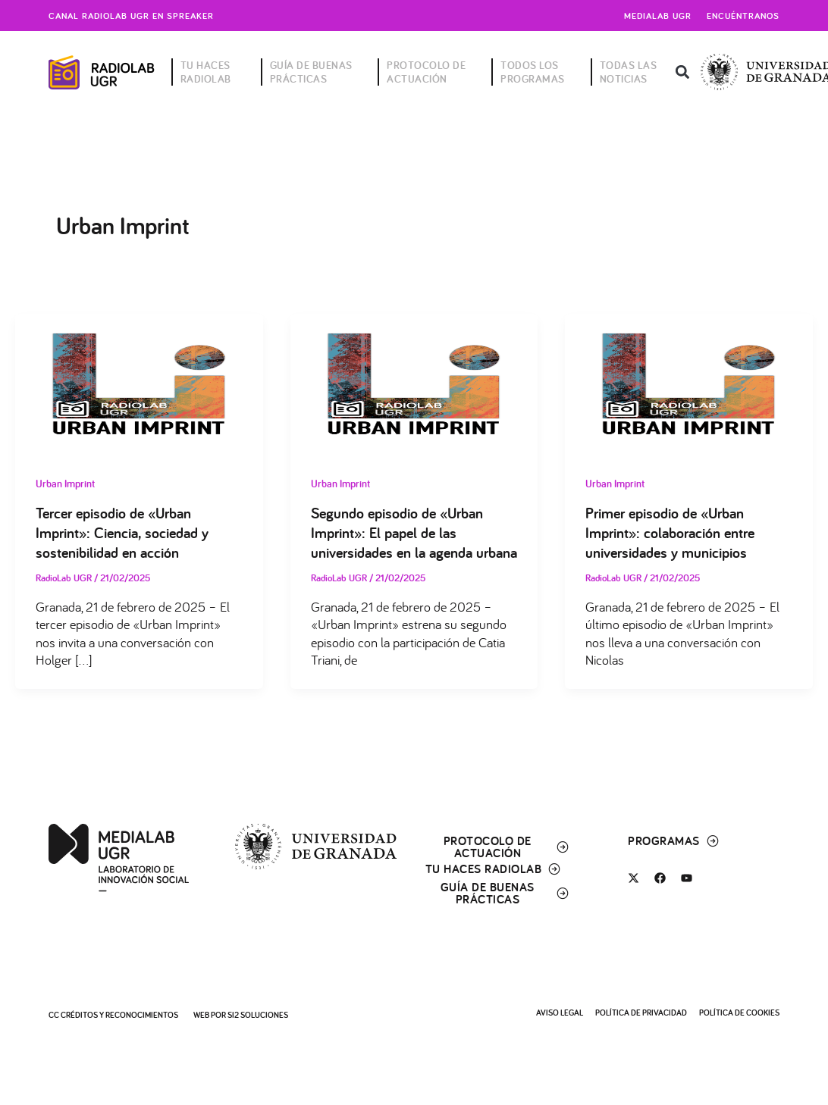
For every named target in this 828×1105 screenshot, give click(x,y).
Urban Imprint (65, 483)
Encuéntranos (743, 15)
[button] (682, 72)
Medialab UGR (658, 15)
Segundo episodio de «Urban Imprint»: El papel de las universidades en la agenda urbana (414, 532)
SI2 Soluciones (257, 1015)
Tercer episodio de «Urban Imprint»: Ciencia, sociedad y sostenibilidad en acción (122, 532)
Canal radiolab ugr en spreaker (131, 15)
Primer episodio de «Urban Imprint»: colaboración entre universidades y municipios (669, 532)
